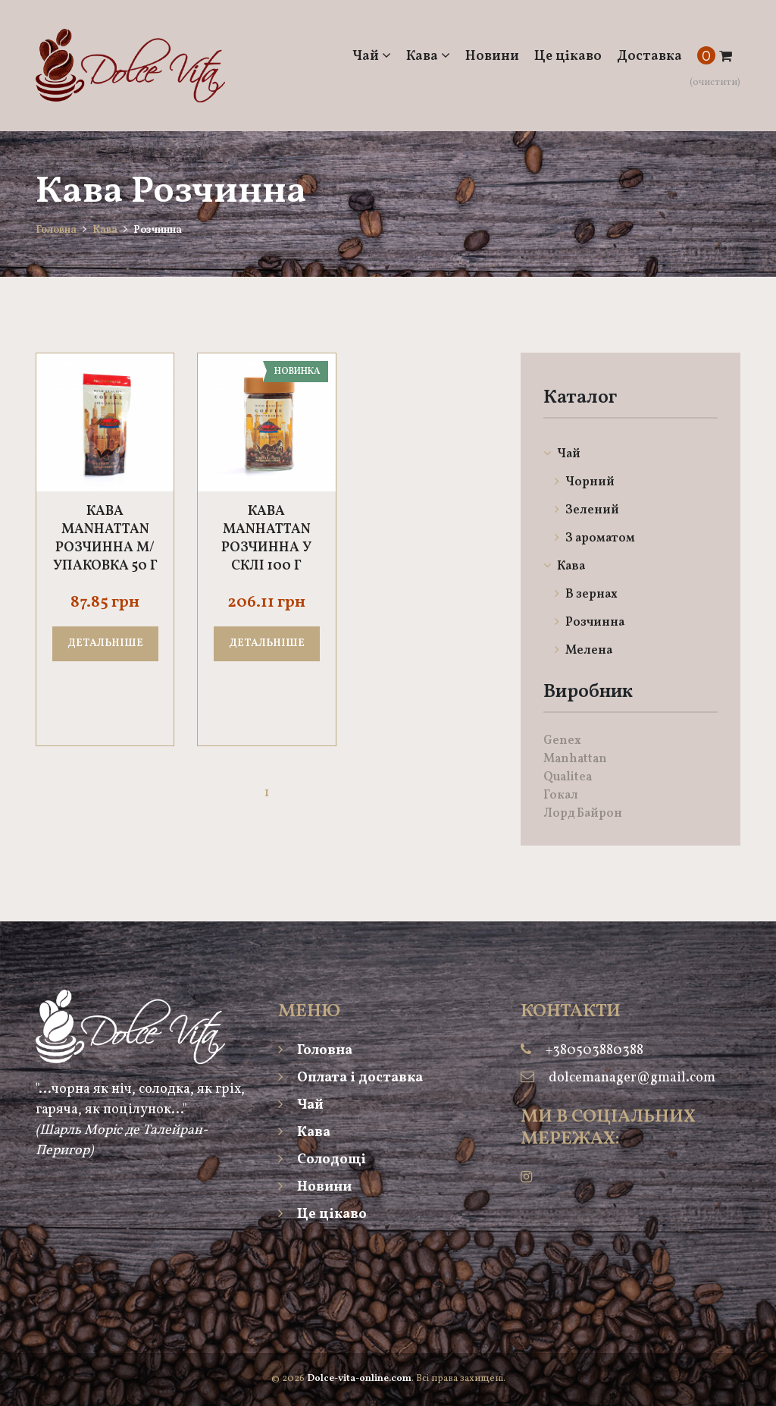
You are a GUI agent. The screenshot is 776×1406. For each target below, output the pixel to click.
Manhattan (575, 759)
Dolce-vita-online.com (359, 1379)
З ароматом (595, 538)
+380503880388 (594, 1050)
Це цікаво (568, 56)
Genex (562, 741)
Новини (492, 56)
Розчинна (589, 622)
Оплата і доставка (350, 1078)
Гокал (560, 795)
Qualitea (567, 777)
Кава (428, 56)
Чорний (585, 482)
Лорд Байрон (582, 813)
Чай (371, 56)
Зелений (587, 510)
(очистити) (715, 82)
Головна (56, 230)
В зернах (586, 594)
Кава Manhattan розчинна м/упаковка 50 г (105, 539)
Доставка (649, 56)
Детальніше (105, 643)
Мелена (583, 650)
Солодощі (322, 1159)
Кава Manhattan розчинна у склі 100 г (266, 539)
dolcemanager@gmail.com (632, 1078)
